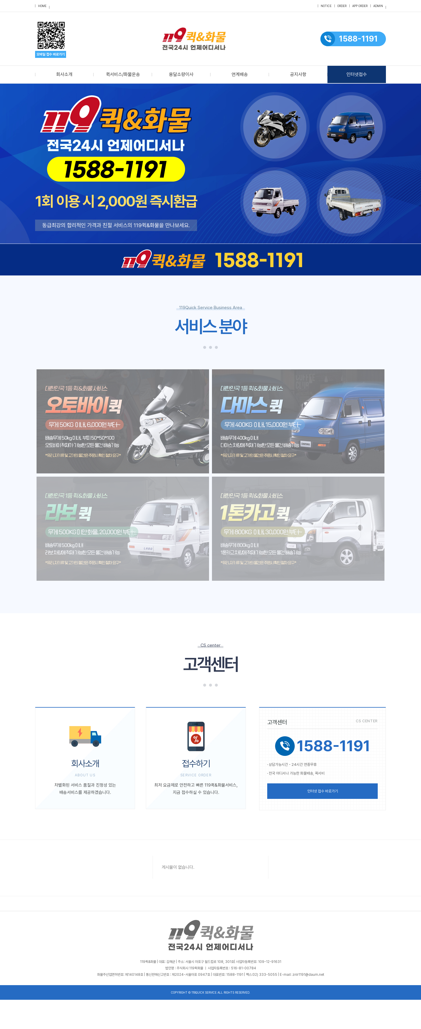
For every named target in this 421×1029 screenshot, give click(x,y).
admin (378, 6)
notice (326, 6)
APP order (359, 6)
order (341, 6)
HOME (42, 6)
